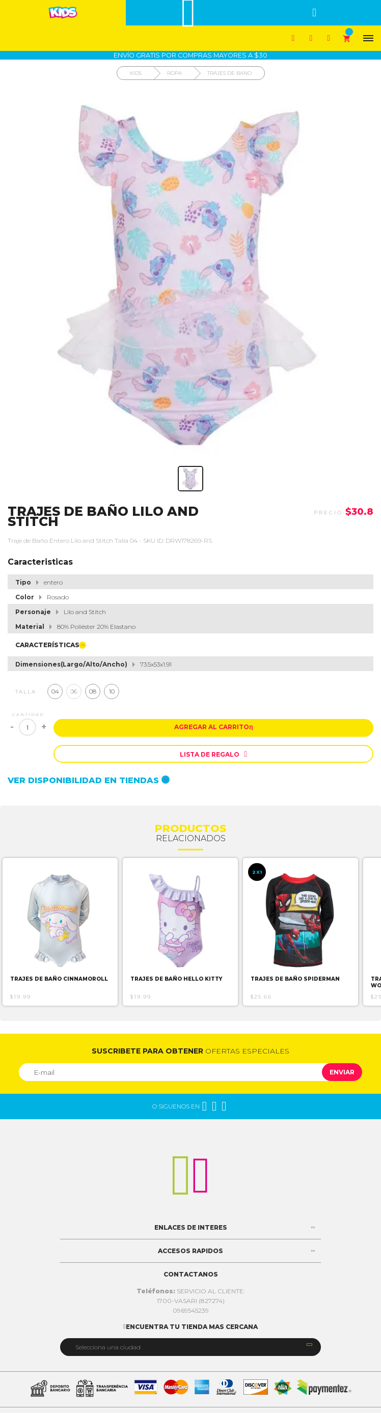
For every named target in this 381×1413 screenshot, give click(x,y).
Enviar (342, 1072)
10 (112, 691)
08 (92, 691)
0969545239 (191, 1310)
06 (73, 691)
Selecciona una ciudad (108, 1347)
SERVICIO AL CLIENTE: (191, 1291)
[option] (60, 932)
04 (55, 691)
